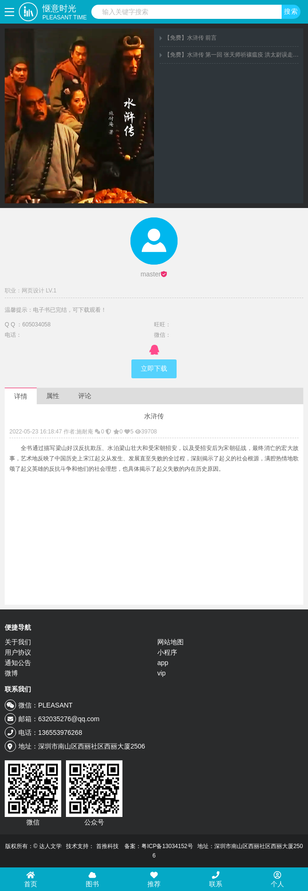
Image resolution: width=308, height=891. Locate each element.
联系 (215, 879)
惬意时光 (64, 13)
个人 (277, 879)
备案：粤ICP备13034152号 (158, 846)
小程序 (167, 652)
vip (161, 673)
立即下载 (154, 368)
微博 (11, 673)
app (162, 662)
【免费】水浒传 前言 (190, 37)
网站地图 (170, 642)
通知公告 (18, 662)
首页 (30, 879)
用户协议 (18, 652)
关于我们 (18, 642)
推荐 (154, 879)
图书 (92, 879)
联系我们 (18, 689)
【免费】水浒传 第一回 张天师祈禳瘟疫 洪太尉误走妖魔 (234, 54)
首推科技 (107, 846)
